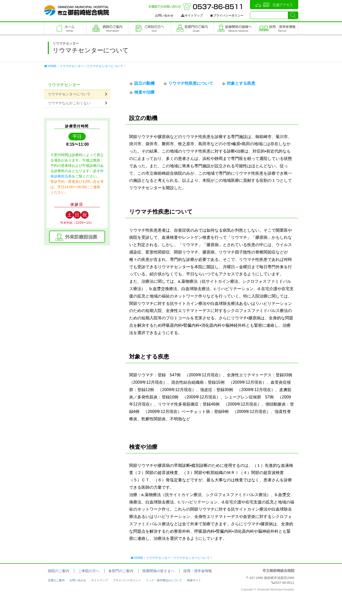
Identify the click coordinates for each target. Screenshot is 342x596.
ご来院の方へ (150, 28)
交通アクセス (274, 4)
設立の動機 (144, 83)
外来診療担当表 (77, 237)
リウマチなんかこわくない (69, 103)
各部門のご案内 (192, 28)
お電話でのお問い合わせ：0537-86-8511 (196, 6)
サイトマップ (192, 15)
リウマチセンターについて (104, 66)
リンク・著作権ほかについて (164, 580)
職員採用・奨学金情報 (277, 28)
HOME (50, 66)
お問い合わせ (164, 15)
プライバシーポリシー (227, 15)
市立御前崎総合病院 (76, 10)
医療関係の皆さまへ (235, 28)
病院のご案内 (107, 28)
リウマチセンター (72, 66)
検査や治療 (144, 92)
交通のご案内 (56, 580)
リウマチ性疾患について (190, 83)
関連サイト (194, 580)
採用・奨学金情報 (197, 571)
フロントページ (65, 28)
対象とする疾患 (241, 83)
